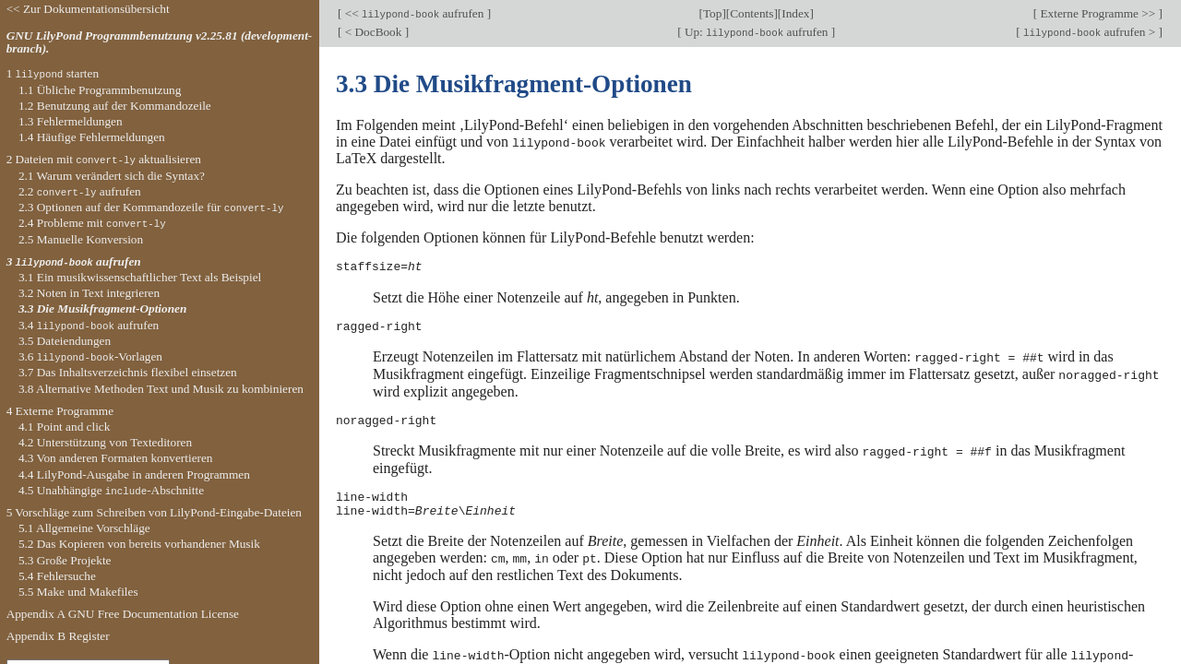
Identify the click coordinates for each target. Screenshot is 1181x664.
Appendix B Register (58, 636)
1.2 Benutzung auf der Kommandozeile (114, 106)
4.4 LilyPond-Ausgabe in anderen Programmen (134, 474)
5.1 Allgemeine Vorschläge (84, 528)
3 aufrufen (73, 261)
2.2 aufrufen (79, 191)
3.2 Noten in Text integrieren (89, 293)
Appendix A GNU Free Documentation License (122, 614)
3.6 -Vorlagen (90, 356)
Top (712, 13)
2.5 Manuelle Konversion (80, 239)
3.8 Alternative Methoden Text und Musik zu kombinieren (161, 389)
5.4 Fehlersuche (57, 576)
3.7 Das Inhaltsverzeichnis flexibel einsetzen (127, 372)
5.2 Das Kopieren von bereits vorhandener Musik (139, 544)
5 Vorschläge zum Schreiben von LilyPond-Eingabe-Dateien (154, 512)
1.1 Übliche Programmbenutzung (99, 90)
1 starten (52, 73)
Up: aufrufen (756, 32)
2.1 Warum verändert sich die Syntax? (111, 176)
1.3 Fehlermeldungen (70, 121)
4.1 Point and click (64, 426)
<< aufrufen (413, 13)
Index (795, 13)
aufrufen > (1089, 32)
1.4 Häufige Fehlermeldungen (91, 137)
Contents (751, 13)
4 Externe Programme (59, 411)
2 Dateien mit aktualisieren (103, 159)
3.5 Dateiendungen (64, 341)
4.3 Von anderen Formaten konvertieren (115, 458)
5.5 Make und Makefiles (78, 592)
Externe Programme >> (1097, 13)
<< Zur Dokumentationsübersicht (88, 9)
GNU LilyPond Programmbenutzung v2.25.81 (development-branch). (159, 42)
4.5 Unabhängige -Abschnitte (111, 490)
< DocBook (372, 32)
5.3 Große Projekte (65, 560)
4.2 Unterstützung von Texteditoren (105, 442)
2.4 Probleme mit (92, 223)
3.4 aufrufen (88, 325)
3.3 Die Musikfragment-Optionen (102, 308)
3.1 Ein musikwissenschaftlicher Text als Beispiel (139, 277)
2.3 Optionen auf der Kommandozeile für (151, 207)
